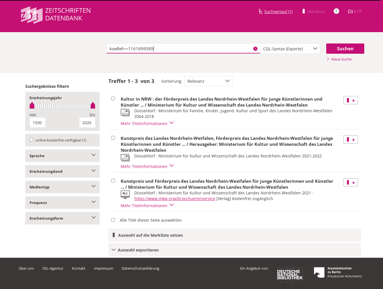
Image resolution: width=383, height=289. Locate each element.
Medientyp (63, 187)
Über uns (26, 268)
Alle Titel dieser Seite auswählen (151, 220)
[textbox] (183, 48)
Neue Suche (338, 59)
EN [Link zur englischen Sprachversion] (350, 11)
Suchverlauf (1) (278, 11)
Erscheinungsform (63, 218)
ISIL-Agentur (52, 268)
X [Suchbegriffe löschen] (255, 49)
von (33, 114)
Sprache (63, 155)
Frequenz (63, 202)
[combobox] (290, 48)
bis (92, 114)
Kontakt (78, 268)
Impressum (103, 268)
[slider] (63, 106)
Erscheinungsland (63, 171)
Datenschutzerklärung (140, 268)
